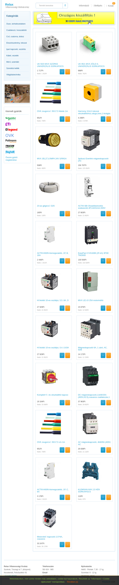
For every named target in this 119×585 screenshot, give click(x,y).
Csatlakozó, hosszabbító (16, 30)
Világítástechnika (13, 75)
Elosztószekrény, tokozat (16, 43)
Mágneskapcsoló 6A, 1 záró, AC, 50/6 (92, 348)
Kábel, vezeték (12, 56)
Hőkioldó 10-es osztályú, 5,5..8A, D (53, 300)
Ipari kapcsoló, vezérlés (16, 49)
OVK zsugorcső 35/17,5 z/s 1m (51, 442)
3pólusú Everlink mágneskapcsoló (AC (93, 159)
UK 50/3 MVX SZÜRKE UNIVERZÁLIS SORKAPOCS (50, 65)
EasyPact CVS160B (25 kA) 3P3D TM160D (93, 254)
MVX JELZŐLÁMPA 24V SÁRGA (51, 158)
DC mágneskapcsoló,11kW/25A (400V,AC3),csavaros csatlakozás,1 (94, 396)
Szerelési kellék (12, 68)
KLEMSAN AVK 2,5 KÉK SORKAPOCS (89, 490)
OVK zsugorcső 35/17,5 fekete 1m (52, 111)
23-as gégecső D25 (46, 206)
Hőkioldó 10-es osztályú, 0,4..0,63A (53, 347)
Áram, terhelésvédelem (15, 24)
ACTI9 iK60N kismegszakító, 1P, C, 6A (53, 490)
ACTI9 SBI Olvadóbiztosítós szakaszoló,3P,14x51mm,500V (92, 207)
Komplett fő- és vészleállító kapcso (52, 395)
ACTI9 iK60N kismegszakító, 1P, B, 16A (52, 254)
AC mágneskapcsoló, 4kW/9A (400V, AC (94, 443)
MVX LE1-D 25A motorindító (90, 300)
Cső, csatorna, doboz (15, 36)
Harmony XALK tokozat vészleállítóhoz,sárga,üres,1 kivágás (94, 112)
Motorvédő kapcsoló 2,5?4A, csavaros (50, 538)
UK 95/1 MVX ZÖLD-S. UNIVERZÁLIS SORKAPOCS (91, 65)
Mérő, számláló (12, 62)
